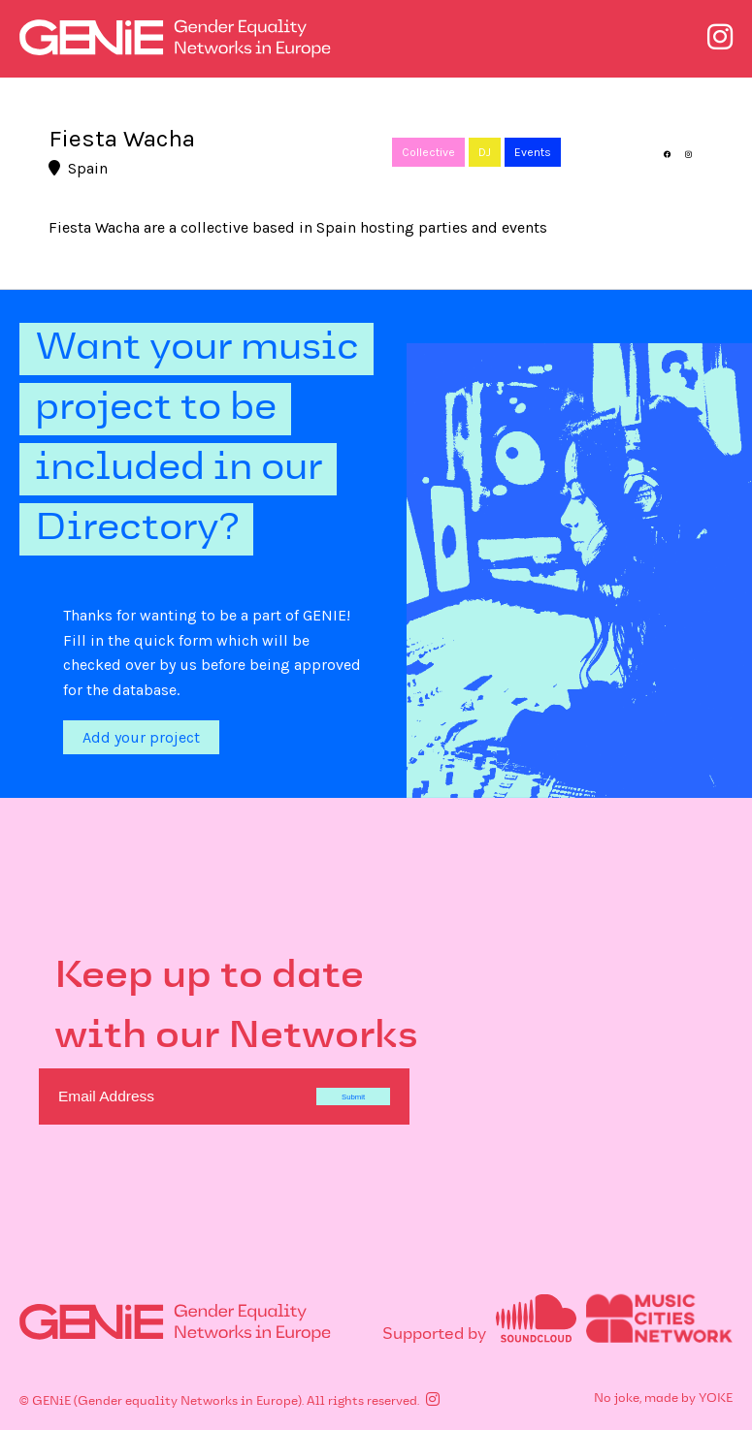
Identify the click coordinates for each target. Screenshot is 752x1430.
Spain (78, 168)
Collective (428, 152)
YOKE (716, 1399)
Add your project (141, 737)
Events (532, 152)
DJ (484, 152)
